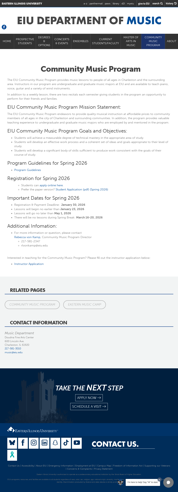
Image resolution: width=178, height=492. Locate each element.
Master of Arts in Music (130, 41)
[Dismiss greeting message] (159, 479)
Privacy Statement (103, 468)
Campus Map (104, 465)
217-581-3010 (13, 348)
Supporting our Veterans (157, 465)
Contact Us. (115, 444)
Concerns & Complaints (79, 468)
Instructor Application (29, 264)
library (116, 3)
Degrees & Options (44, 41)
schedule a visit (89, 406)
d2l (123, 3)
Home (7, 41)
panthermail (96, 3)
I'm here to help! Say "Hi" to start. (143, 482)
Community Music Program (153, 41)
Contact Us (13, 465)
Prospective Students (25, 41)
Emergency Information (60, 465)
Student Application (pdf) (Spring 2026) (82, 189)
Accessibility (28, 465)
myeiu (130, 3)
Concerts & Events (61, 41)
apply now (89, 398)
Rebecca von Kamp (27, 237)
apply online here (51, 185)
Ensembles (80, 41)
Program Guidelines (27, 170)
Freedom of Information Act (127, 465)
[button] (168, 482)
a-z (85, 3)
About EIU (41, 465)
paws (107, 3)
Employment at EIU (85, 465)
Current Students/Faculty (105, 41)
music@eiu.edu (14, 352)
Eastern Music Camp (84, 304)
